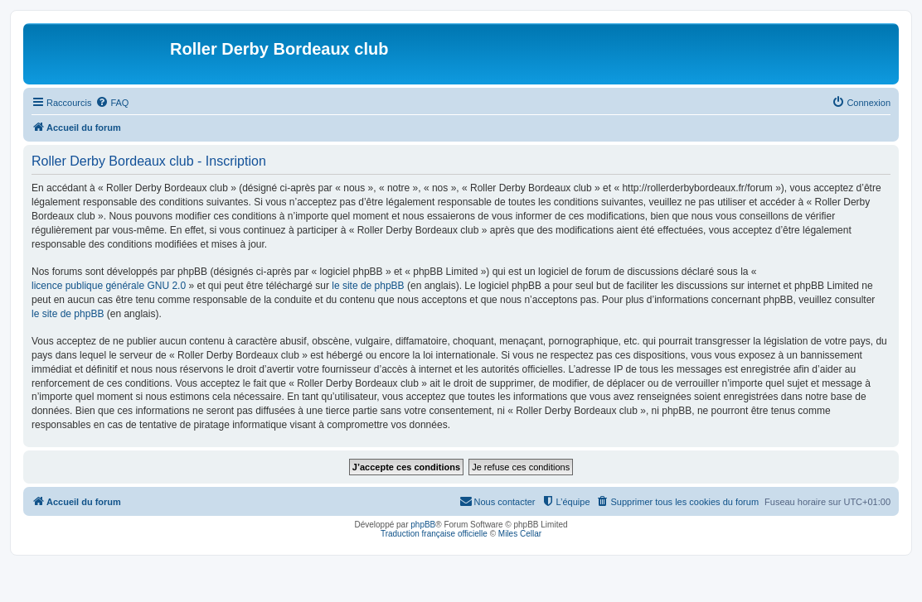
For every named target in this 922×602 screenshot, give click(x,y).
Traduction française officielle (434, 533)
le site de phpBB (368, 285)
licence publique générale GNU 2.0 (109, 285)
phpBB (422, 524)
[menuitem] (112, 103)
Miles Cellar (519, 533)
